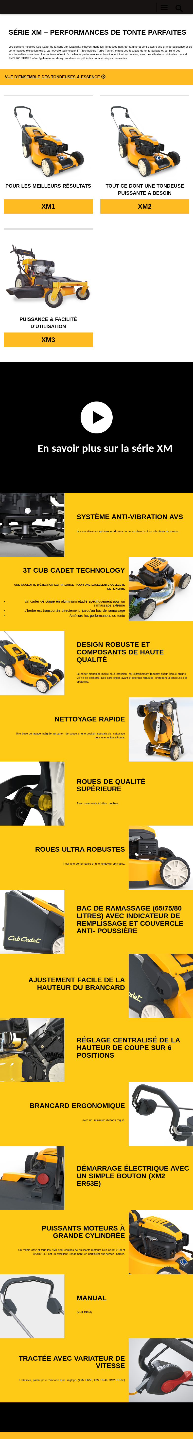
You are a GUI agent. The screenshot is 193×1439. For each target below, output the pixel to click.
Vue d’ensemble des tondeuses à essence (53, 77)
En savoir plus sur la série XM (105, 448)
